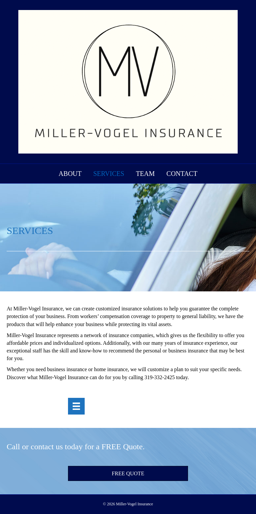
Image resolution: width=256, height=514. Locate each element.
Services (108, 173)
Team (145, 173)
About (70, 173)
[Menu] (76, 406)
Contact (181, 173)
